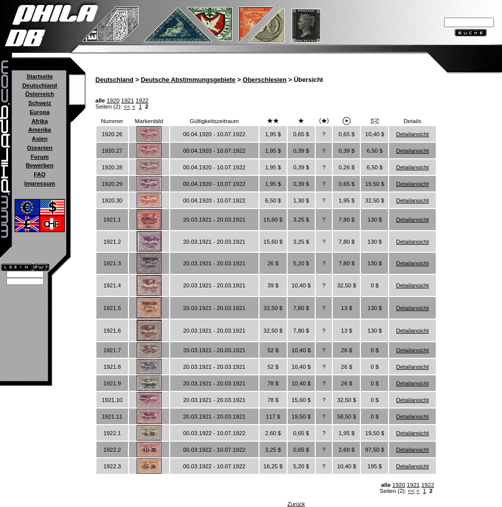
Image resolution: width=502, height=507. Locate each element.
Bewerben (39, 165)
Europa (40, 112)
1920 (112, 100)
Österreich (39, 94)
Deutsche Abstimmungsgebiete (188, 79)
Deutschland (39, 85)
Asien (39, 139)
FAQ (40, 174)
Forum (40, 157)
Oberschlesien (265, 79)
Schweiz (39, 103)
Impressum (39, 183)
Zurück (296, 504)
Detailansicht (412, 134)
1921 (127, 100)
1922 (142, 100)
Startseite (40, 76)
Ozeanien (39, 148)
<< (126, 107)
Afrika (40, 121)
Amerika (39, 130)
